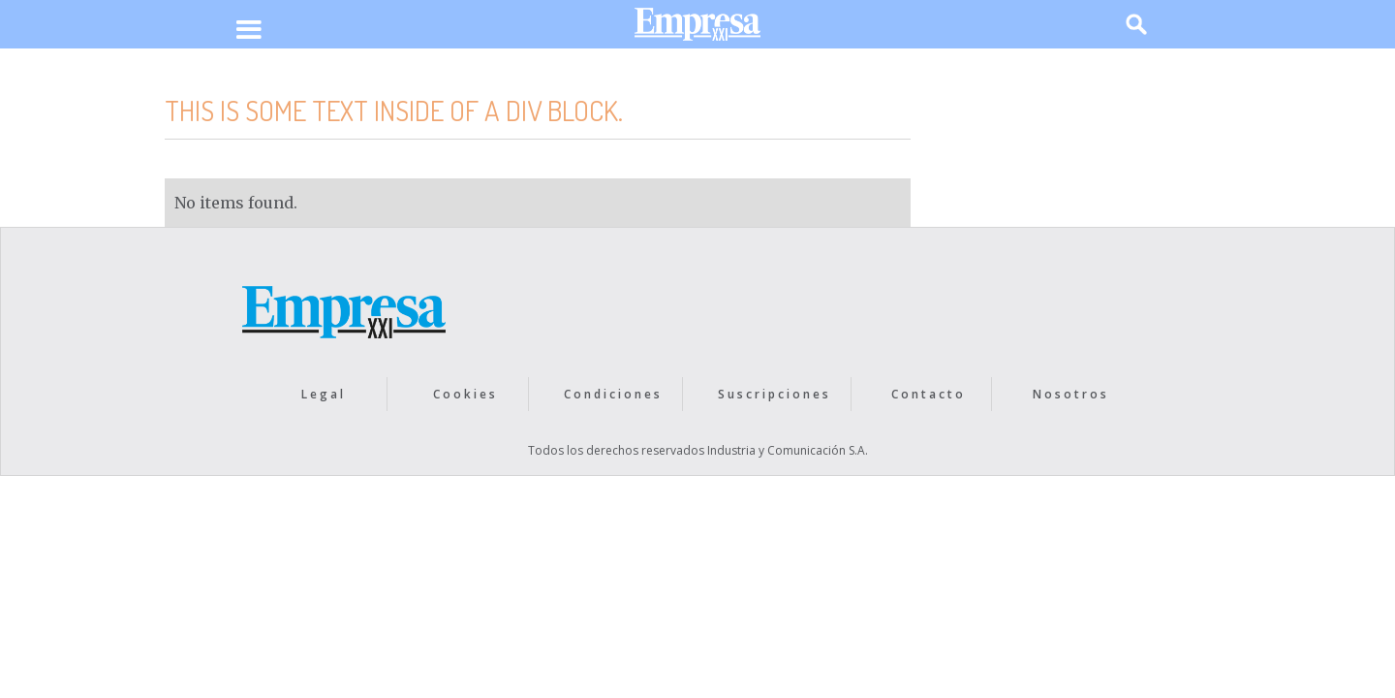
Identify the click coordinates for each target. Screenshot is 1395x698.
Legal (323, 394)
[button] (248, 31)
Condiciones (613, 394)
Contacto (928, 394)
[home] (697, 28)
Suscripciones (774, 394)
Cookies (465, 394)
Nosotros (1071, 394)
